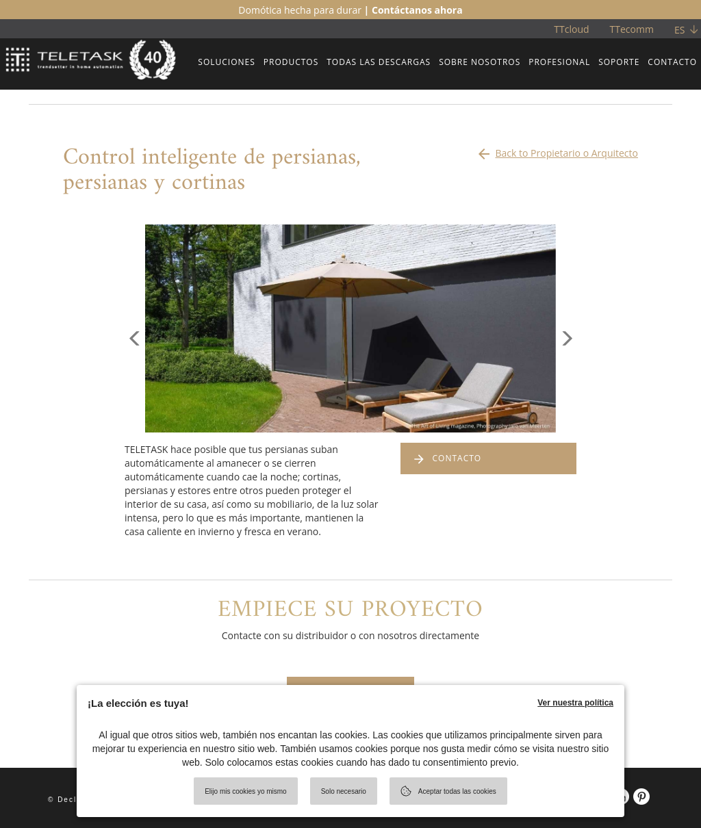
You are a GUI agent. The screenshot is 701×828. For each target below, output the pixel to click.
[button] (135, 380)
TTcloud (571, 29)
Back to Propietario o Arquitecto (557, 150)
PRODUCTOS (291, 62)
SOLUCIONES (226, 62)
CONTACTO (672, 62)
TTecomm (632, 29)
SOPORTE (618, 62)
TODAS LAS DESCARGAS (379, 62)
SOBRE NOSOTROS (479, 62)
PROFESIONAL (559, 62)
